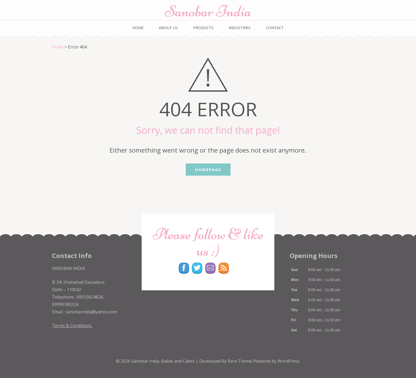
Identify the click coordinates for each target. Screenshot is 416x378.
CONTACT (275, 27)
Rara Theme (240, 361)
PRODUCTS (203, 27)
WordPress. (289, 361)
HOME (138, 27)
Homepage (208, 169)
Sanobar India (208, 11)
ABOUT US (168, 27)
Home (57, 47)
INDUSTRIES (239, 27)
